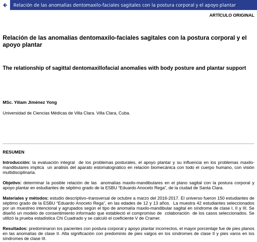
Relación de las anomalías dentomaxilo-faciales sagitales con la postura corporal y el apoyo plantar (124, 5)
